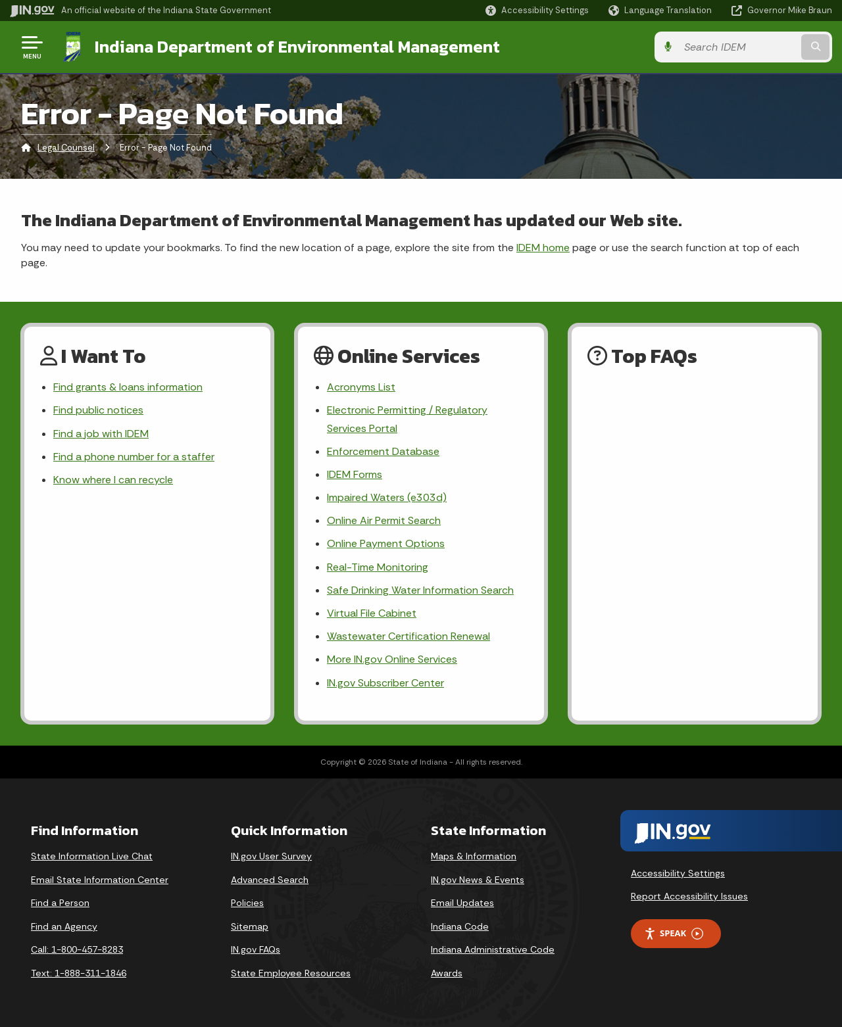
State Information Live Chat (92, 856)
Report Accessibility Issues (689, 896)
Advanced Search (270, 880)
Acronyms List (361, 387)
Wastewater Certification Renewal (408, 636)
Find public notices (98, 410)
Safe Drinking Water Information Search (420, 590)
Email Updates (462, 903)
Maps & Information (473, 856)
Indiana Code (460, 926)
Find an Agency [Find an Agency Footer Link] (64, 926)
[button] (537, 10)
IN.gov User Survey (271, 856)
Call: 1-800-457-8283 (77, 949)
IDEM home (543, 247)
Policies (247, 903)
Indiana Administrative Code (493, 949)
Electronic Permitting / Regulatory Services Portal (407, 419)
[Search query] (738, 47)
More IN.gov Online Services (392, 659)
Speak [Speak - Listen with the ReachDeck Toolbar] (673, 933)
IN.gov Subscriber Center (385, 683)
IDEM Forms (354, 474)
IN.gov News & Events (477, 880)
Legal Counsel (66, 147)
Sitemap (249, 926)
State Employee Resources (291, 973)
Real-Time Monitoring (377, 567)
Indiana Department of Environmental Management (297, 46)
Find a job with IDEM (101, 434)
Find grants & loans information (128, 387)
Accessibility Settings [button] (678, 873)
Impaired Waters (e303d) (387, 497)
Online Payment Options (386, 543)
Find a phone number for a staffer (133, 457)
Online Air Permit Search (384, 520)
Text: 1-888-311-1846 (78, 973)
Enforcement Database (383, 451)
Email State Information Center (99, 880)
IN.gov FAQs (255, 949)
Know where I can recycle (113, 480)
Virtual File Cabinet (371, 613)
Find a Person (60, 903)
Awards (446, 973)
